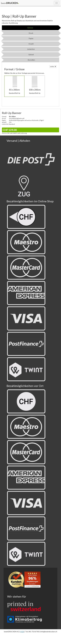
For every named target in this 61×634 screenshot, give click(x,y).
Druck (31, 33)
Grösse (30, 28)
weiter (53, 66)
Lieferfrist (31, 49)
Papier (31, 38)
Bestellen (31, 60)
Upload (31, 54)
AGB (22, 632)
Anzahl (31, 44)
